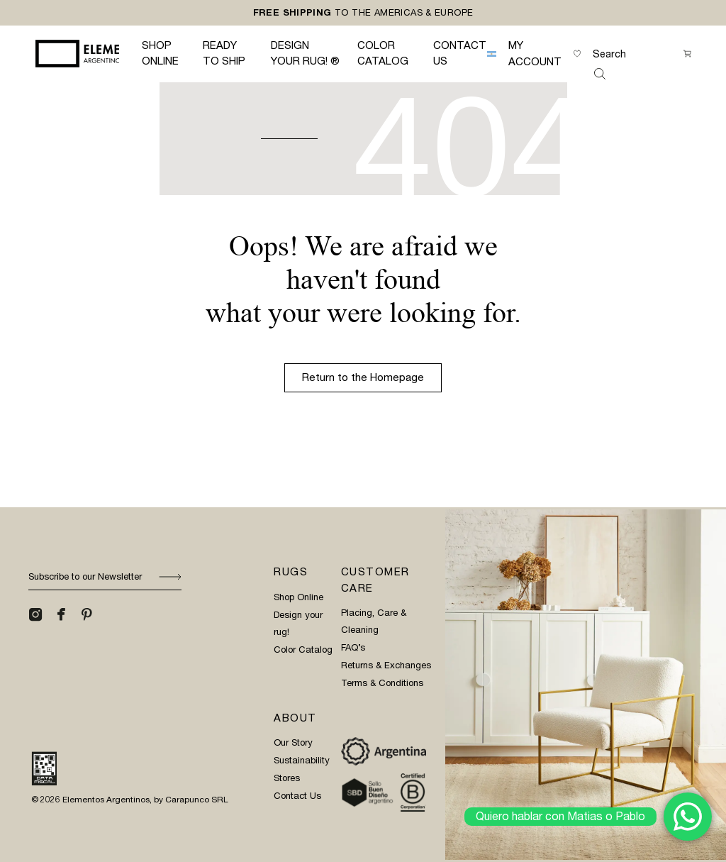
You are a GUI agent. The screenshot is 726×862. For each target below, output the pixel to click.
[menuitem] (491, 54)
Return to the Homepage (363, 377)
